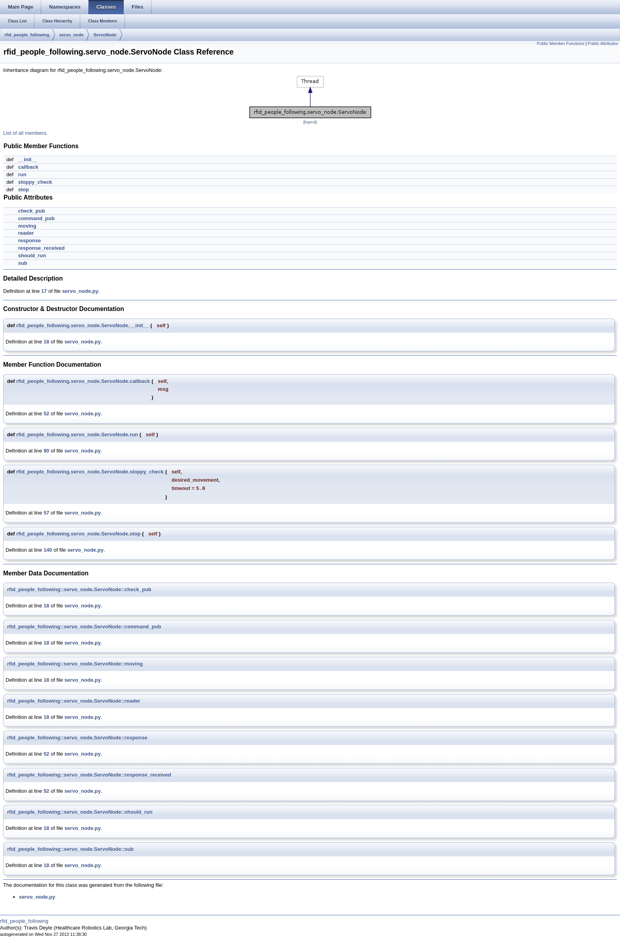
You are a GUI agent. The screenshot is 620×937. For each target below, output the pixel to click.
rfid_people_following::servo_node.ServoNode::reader (73, 701)
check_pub (31, 211)
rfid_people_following (26, 34)
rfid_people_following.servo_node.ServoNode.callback (83, 381)
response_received (41, 248)
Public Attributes (603, 43)
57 (46, 513)
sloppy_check (35, 182)
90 (46, 451)
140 (47, 550)
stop (23, 189)
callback (28, 167)
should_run (32, 255)
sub (22, 263)
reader (26, 233)
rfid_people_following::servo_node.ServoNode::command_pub (84, 627)
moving (27, 226)
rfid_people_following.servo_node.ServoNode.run (77, 434)
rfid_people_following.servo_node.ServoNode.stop (78, 534)
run (22, 174)
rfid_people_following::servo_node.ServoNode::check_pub (79, 589)
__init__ (27, 159)
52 (46, 414)
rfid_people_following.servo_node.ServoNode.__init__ (82, 325)
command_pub (36, 218)
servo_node (71, 34)
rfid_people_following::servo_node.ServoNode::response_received (89, 775)
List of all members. (25, 133)
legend (309, 122)
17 (44, 291)
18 (46, 342)
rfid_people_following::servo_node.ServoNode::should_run (80, 812)
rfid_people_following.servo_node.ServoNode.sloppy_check (90, 472)
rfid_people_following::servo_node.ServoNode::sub (70, 849)
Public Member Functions (560, 43)
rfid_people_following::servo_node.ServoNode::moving (75, 664)
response (29, 240)
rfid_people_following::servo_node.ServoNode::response (77, 738)
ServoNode (104, 34)
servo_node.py (80, 291)
